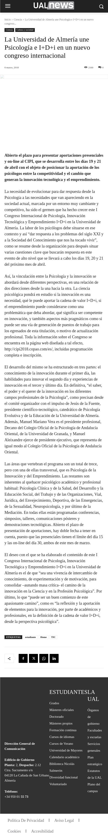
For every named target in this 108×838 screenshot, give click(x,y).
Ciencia (18, 19)
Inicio (7, 19)
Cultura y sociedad (25, 30)
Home (43, 637)
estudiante (30, 637)
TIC (53, 637)
